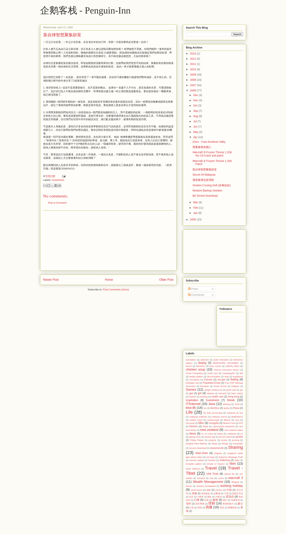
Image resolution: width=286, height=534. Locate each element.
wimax (189, 486)
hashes (192, 396)
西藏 (209, 507)
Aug (196, 116)
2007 (193, 85)
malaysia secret (219, 417)
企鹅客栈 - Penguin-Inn (85, 10)
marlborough (213, 420)
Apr (195, 137)
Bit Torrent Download (205, 195)
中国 (229, 490)
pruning (235, 440)
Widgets (235, 482)
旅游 (215, 499)
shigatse (218, 453)
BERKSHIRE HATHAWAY (226, 363)
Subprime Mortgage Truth (231, 457)
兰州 (226, 493)
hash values (237, 393)
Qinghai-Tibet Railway (196, 443)
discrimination (213, 376)
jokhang (226, 404)
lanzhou (214, 408)
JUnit (237, 404)
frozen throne (220, 386)
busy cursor (215, 366)
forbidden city (192, 383)
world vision (196, 490)
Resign (225, 443)
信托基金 (205, 493)
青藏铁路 (232, 507)
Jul (195, 121)
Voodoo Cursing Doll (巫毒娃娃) (211, 185)
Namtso (193, 426)
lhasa (236, 408)
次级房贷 (235, 500)
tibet (232, 463)
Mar (196, 202)
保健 (194, 493)
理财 (211, 503)
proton (224, 440)
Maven (227, 420)
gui (241, 390)
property (212, 440)
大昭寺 (218, 497)
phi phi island (225, 437)
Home (109, 279)
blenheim (200, 366)
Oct (195, 105)
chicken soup (195, 369)
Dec (196, 95)
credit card (212, 373)
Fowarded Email (211, 383)
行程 (191, 507)
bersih (189, 366)
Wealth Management (208, 482)
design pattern (196, 376)
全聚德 (217, 493)
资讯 (222, 507)
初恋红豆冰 (237, 493)
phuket (239, 436)
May (196, 132)
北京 (191, 497)
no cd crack (207, 434)
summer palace (196, 460)
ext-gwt (221, 379)
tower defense (193, 469)
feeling (234, 379)
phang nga (210, 437)
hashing (204, 396)
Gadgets (235, 386)
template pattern (194, 464)
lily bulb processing (212, 413)
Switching (225, 460)
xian (208, 490)
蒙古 (240, 503)
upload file (229, 474)
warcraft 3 (235, 478)
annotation (191, 360)
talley (237, 460)
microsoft (190, 423)
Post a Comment (57, 202)
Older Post (166, 279)
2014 (193, 53)
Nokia (220, 434)
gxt (200, 393)
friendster (204, 386)
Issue (231, 400)
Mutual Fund (229, 423)
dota (226, 376)
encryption (194, 379)
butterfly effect (232, 366)
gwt (191, 393)
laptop (226, 408)
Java (211, 404)
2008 (193, 79)
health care (217, 396)
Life (189, 412)
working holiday (231, 486)
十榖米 (200, 497)
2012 (193, 58)
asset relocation (221, 360)
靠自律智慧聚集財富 (62, 34)
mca (237, 420)
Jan (195, 212)
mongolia (214, 423)
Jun (195, 126)
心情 (196, 499)
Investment (58, 180)
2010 (193, 69)
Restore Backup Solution (207, 190)
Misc (201, 422)
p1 (241, 434)
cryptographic (228, 373)
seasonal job (217, 448)
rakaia (214, 443)
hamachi (223, 393)
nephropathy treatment (224, 426)
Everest (208, 379)
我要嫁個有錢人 (201, 147)
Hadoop (210, 393)
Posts (193, 288)
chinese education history (226, 370)
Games (191, 389)
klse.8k (191, 408)
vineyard (201, 478)
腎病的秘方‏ (228, 504)
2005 (193, 219)
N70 (241, 423)
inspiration (192, 400)
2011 (193, 63)
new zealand (209, 430)
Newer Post (51, 279)
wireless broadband (206, 486)
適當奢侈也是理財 (203, 179)
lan (205, 408)
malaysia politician (198, 417)
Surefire (212, 460)
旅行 (225, 500)
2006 (193, 90)
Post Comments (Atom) (116, 289)
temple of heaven (216, 464)
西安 (200, 507)
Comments (196, 294)
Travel (211, 468)
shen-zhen (201, 453)
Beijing (202, 362)
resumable (238, 443)
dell (241, 373)
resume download (197, 448)
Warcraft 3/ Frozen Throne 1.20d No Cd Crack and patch (211, 154)
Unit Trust (212, 473)
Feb (196, 207)
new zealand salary (233, 430)
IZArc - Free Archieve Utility (208, 141)
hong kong (233, 396)
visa (211, 478)
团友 (209, 497)
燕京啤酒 (200, 504)
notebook (231, 434)
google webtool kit (213, 390)
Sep (196, 110)
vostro (221, 478)
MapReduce (237, 417)
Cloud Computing (194, 373)
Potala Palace (197, 440)
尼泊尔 (230, 496)
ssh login (210, 457)
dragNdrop (238, 376)
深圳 (188, 503)
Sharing (235, 447)
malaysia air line (235, 413)
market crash (196, 420)
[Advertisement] (108, 240)
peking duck (195, 437)
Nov (196, 100)
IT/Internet (193, 404)
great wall (231, 390)
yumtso (218, 490)
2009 (193, 74)
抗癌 (206, 500)
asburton (204, 360)
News (192, 433)
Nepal (205, 426)
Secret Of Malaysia (203, 174)
